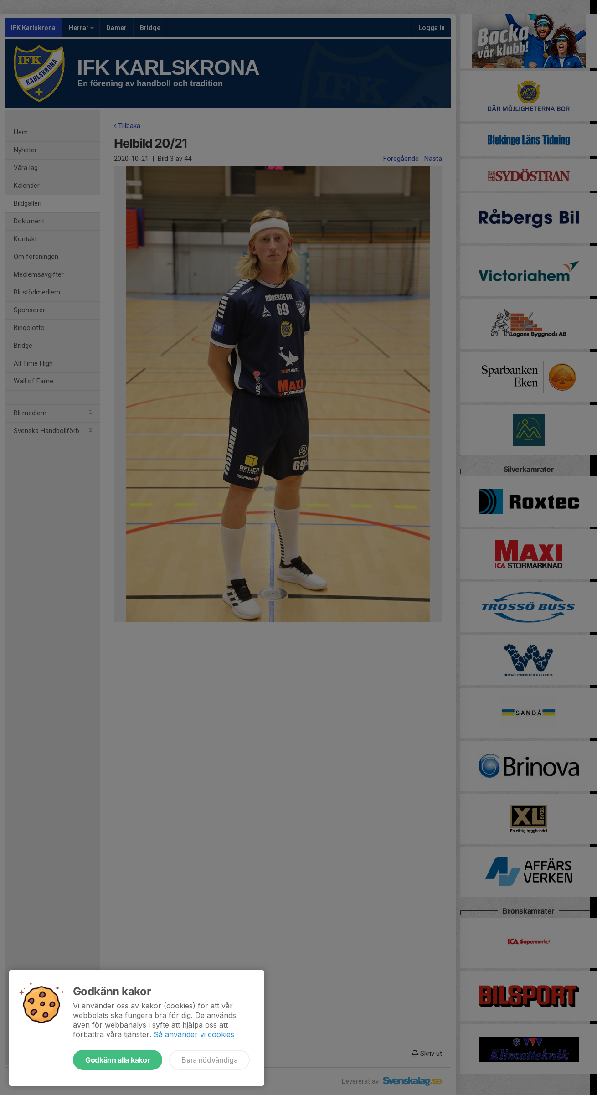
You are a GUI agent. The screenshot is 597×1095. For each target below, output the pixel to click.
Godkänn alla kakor (117, 1059)
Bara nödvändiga (209, 1059)
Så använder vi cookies (194, 1034)
